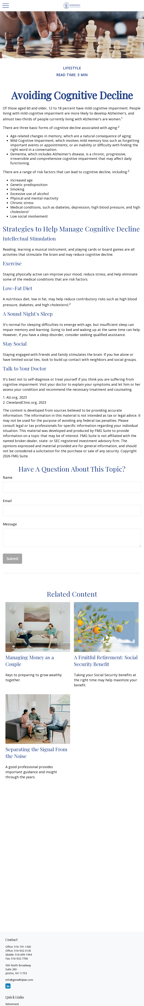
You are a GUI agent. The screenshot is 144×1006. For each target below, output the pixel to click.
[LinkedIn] (7, 986)
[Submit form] (12, 559)
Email (7, 500)
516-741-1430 (22, 946)
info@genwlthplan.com (19, 980)
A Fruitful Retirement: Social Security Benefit (106, 660)
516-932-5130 (22, 950)
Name (7, 477)
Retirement (12, 1004)
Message (10, 524)
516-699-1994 (23, 954)
